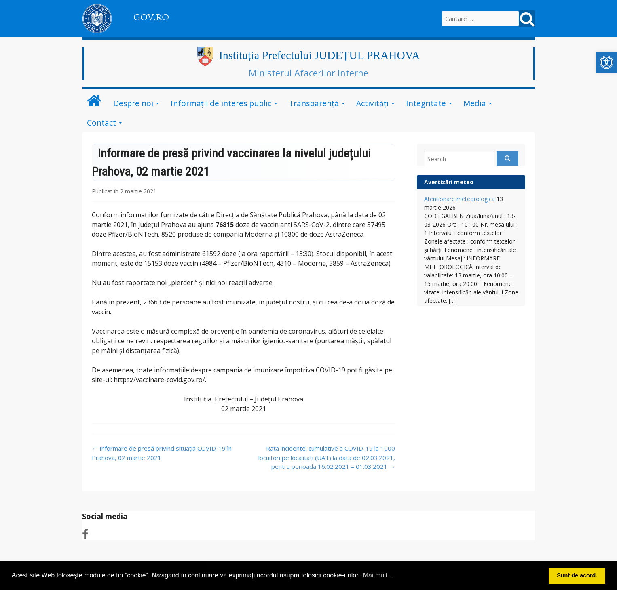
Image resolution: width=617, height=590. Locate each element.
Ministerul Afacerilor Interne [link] (308, 73)
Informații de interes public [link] (221, 103)
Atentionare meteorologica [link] (459, 199)
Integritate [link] (426, 103)
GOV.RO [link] (151, 17)
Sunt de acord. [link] (577, 575)
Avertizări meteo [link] (448, 182)
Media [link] (474, 103)
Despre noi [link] (133, 103)
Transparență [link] (314, 103)
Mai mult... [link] (378, 575)
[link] (606, 62)
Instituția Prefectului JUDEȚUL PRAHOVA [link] (319, 55)
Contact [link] (101, 122)
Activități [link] (372, 103)
